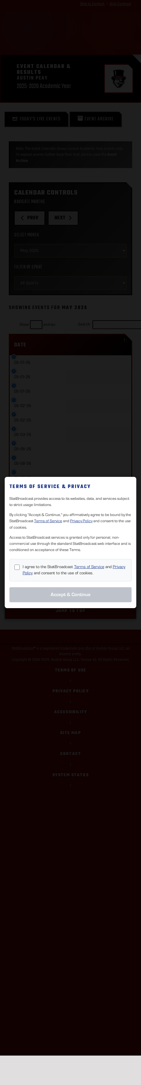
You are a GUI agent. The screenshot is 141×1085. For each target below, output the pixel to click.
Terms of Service (48, 521)
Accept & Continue (71, 594)
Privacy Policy (81, 521)
